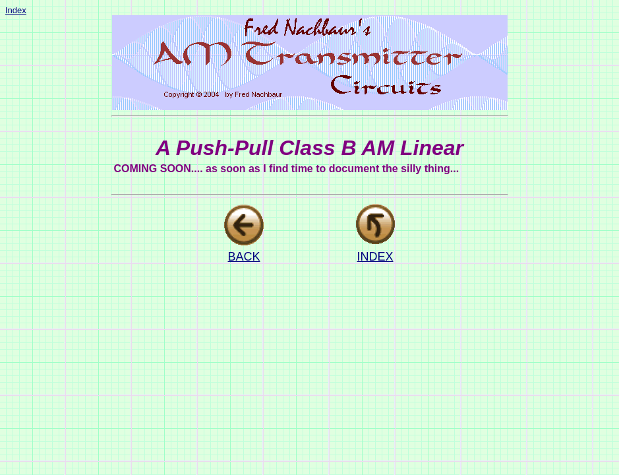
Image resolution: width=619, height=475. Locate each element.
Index (15, 10)
